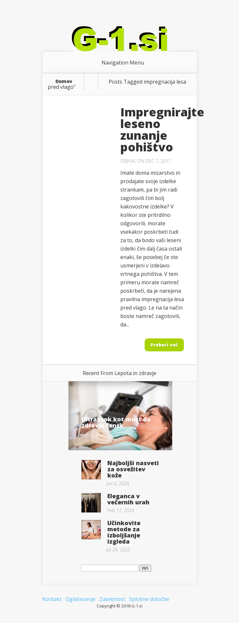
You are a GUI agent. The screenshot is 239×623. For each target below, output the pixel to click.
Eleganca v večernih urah (128, 499)
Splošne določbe (149, 599)
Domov (63, 81)
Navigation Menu (123, 62)
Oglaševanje (80, 599)
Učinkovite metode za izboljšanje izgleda (123, 532)
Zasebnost (112, 599)
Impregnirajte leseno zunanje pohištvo (162, 129)
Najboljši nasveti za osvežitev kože (133, 469)
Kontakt (52, 599)
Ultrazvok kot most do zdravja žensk (116, 422)
